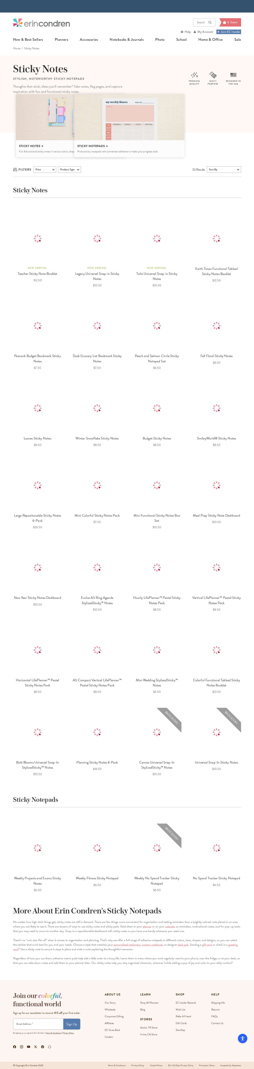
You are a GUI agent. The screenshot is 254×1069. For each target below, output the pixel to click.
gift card (207, 944)
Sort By (213, 170)
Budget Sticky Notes (157, 438)
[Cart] (230, 22)
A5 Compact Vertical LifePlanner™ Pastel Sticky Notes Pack (97, 682)
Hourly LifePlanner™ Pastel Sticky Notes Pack (157, 600)
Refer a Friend (183, 1016)
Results (198, 169)
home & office (210, 39)
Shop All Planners (149, 1003)
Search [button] (204, 22)
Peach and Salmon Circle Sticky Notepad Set (157, 358)
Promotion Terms (206, 1065)
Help (188, 32)
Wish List (180, 1010)
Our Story (110, 1003)
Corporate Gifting (114, 1016)
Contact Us (217, 1023)
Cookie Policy (156, 1065)
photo (160, 39)
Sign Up (71, 1024)
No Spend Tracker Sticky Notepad (216, 878)
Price (38, 170)
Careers (109, 1037)
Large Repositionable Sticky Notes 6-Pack (37, 518)
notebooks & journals (127, 39)
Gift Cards (181, 1023)
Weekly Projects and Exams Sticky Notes (37, 881)
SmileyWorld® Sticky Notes (216, 438)
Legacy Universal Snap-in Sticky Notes (97, 276)
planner (147, 926)
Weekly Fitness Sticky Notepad (97, 878)
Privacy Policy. (68, 1032)
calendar (170, 926)
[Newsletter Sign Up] (38, 1024)
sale (237, 39)
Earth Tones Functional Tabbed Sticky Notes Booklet (216, 271)
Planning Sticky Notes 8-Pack (97, 762)
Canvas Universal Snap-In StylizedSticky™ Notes (156, 765)
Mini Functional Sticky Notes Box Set (157, 518)
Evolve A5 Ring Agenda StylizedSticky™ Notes (97, 600)
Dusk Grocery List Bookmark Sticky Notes (97, 358)
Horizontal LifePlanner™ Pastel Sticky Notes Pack (37, 682)
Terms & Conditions (53, 1032)
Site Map (180, 1030)
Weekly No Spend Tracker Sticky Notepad (156, 881)
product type (67, 170)
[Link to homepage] (41, 22)
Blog (142, 1010)
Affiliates (109, 1023)
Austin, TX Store (148, 1028)
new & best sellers (28, 39)
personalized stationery (127, 944)
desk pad (183, 944)
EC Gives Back (112, 1030)
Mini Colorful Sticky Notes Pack (97, 515)
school (181, 39)
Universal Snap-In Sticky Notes (216, 762)
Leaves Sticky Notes (37, 438)
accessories (89, 39)
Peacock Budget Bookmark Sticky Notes (37, 358)
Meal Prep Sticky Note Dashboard (216, 515)
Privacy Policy (137, 1065)
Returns (215, 1010)
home (17, 48)
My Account (205, 32)
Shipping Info (218, 1003)
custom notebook (152, 944)
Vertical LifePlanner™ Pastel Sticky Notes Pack (216, 600)
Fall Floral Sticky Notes (216, 355)
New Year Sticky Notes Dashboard (37, 597)
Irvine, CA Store (148, 1034)
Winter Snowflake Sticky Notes (97, 438)
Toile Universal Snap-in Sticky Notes (156, 276)
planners (61, 39)
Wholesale (110, 1010)
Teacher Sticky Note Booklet (37, 273)
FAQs (214, 1016)
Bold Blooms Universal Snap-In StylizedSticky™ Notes (37, 765)
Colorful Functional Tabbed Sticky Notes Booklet (216, 682)
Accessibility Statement (230, 1065)
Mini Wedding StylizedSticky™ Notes (157, 682)
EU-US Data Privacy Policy (180, 1065)
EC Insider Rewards (186, 1003)
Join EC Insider (228, 32)
